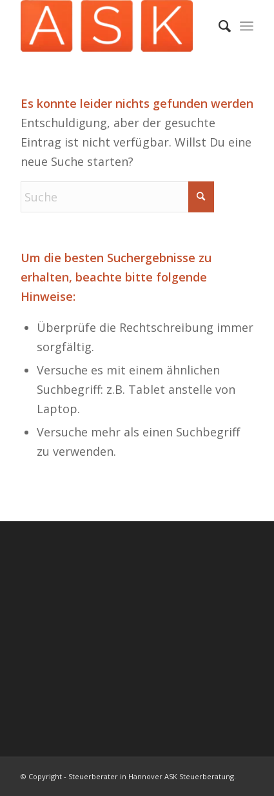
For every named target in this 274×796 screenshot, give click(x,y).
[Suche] (218, 26)
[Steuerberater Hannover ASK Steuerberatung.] (114, 26)
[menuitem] (218, 26)
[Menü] (246, 25)
